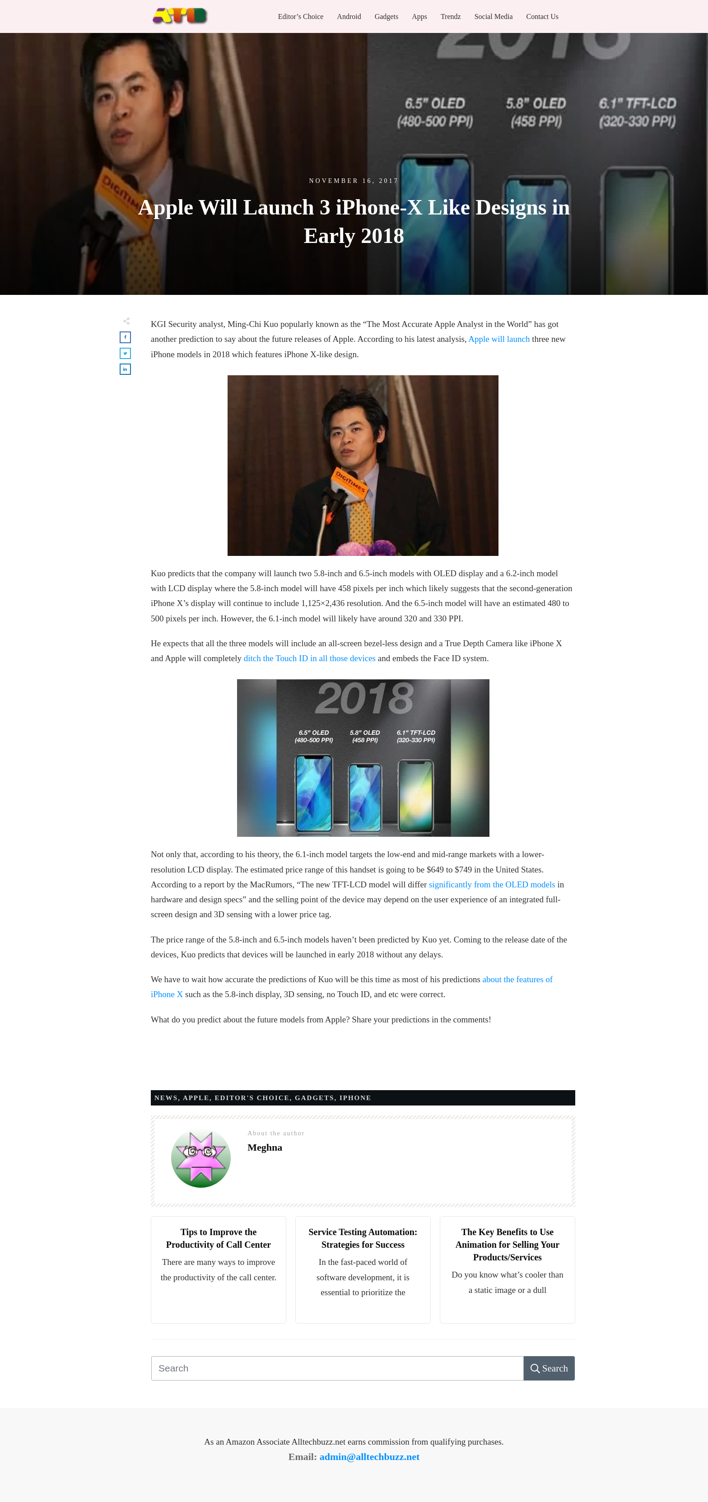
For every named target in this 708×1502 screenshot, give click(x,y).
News (166, 1097)
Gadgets (314, 1097)
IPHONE (356, 1097)
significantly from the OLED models (492, 884)
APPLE (196, 1097)
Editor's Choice (252, 1097)
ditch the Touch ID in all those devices (310, 658)
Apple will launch (499, 339)
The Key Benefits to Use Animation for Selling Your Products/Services (508, 1244)
